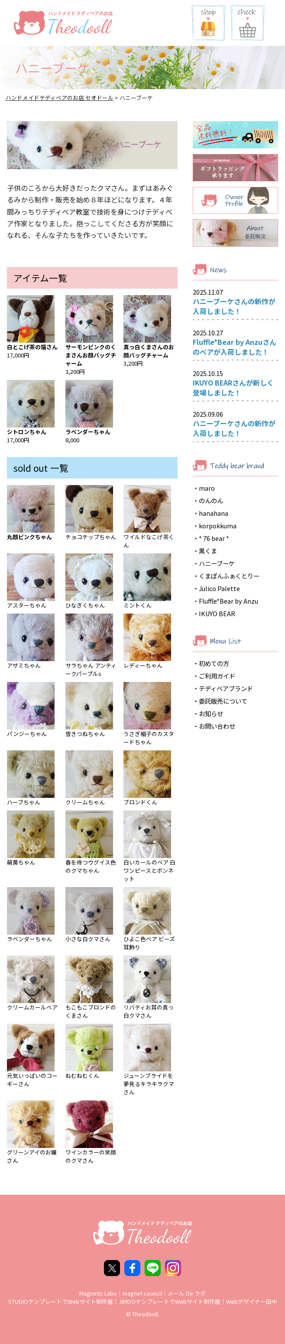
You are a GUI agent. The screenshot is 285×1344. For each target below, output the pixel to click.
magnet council (142, 1293)
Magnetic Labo (98, 1293)
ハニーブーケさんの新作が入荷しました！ (234, 306)
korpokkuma (217, 525)
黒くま (208, 550)
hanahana (213, 513)
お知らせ (211, 713)
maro (207, 487)
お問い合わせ (217, 725)
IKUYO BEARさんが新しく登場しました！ (233, 388)
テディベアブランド (226, 688)
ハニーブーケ (217, 563)
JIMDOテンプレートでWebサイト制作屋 (169, 1301)
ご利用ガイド (217, 675)
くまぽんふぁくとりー (229, 575)
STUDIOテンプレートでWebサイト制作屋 (60, 1301)
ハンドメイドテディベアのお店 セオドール (59, 97)
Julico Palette (219, 588)
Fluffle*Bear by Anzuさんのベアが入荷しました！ (234, 347)
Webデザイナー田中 (251, 1301)
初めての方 (214, 663)
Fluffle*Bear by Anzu (228, 600)
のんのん (211, 500)
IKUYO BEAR (217, 613)
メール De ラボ (187, 1293)
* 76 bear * (214, 538)
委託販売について (223, 700)
